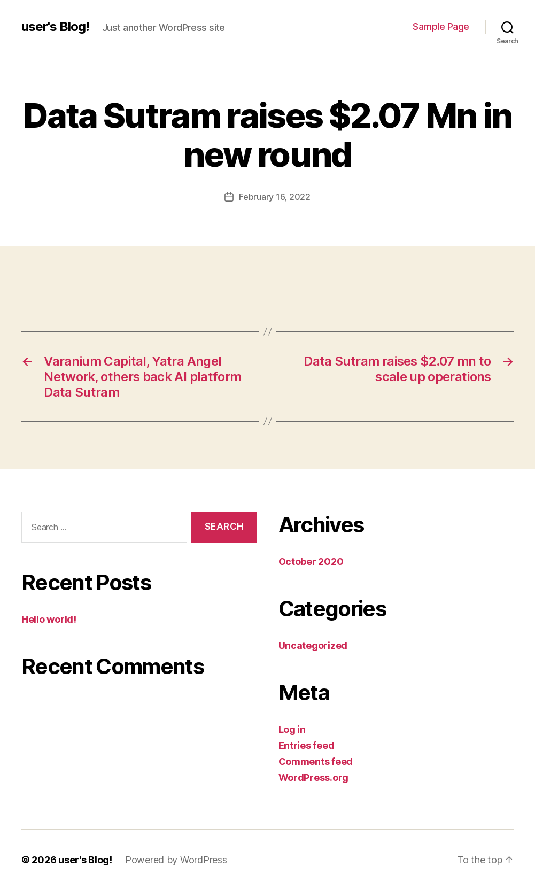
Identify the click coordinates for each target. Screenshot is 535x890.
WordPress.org (313, 777)
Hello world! (48, 619)
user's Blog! (55, 26)
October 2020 (311, 561)
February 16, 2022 (274, 196)
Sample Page (441, 26)
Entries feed (306, 745)
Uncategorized (313, 645)
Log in (292, 729)
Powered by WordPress (176, 859)
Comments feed (315, 761)
